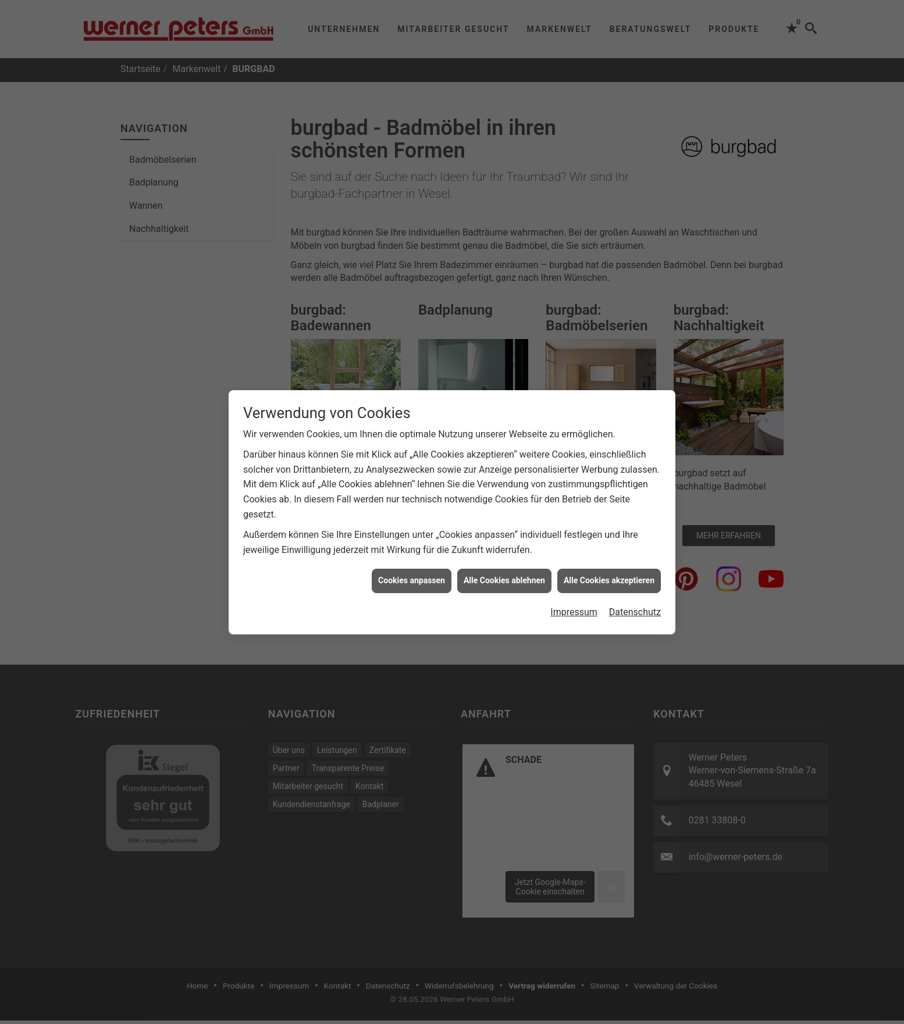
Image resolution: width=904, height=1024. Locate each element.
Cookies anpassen (411, 572)
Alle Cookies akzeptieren (609, 572)
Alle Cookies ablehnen (504, 572)
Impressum (573, 603)
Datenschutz (635, 603)
